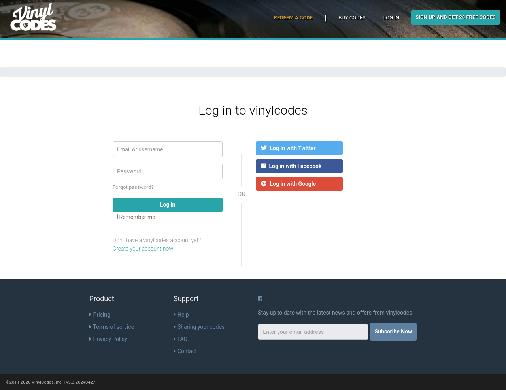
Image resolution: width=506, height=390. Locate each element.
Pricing (99, 314)
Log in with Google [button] (288, 184)
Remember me (134, 217)
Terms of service (111, 327)
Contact (185, 351)
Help (181, 314)
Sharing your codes (199, 327)
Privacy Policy (108, 339)
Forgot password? (133, 187)
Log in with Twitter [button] (288, 148)
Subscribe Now (393, 331)
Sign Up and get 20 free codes (455, 17)
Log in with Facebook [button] (291, 166)
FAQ (180, 339)
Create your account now (143, 248)
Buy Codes (352, 18)
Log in (391, 18)
